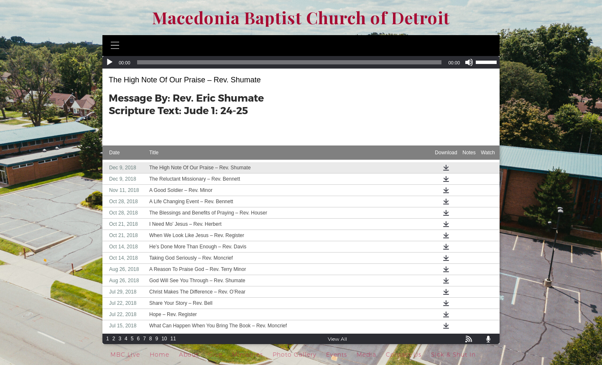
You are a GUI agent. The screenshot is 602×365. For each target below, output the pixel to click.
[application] (301, 62)
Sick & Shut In (453, 354)
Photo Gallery (294, 354)
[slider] (289, 62)
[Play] (109, 62)
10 (164, 339)
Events (336, 354)
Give (215, 354)
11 (173, 339)
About (189, 354)
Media (366, 354)
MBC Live (125, 354)
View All (337, 339)
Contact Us (403, 354)
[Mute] (469, 62)
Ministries (247, 354)
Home (159, 354)
